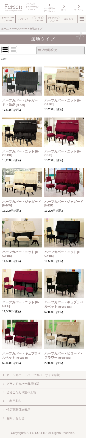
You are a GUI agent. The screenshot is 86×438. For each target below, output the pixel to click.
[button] (8, 19)
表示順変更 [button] (47, 50)
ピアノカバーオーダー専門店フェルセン (32, 7)
